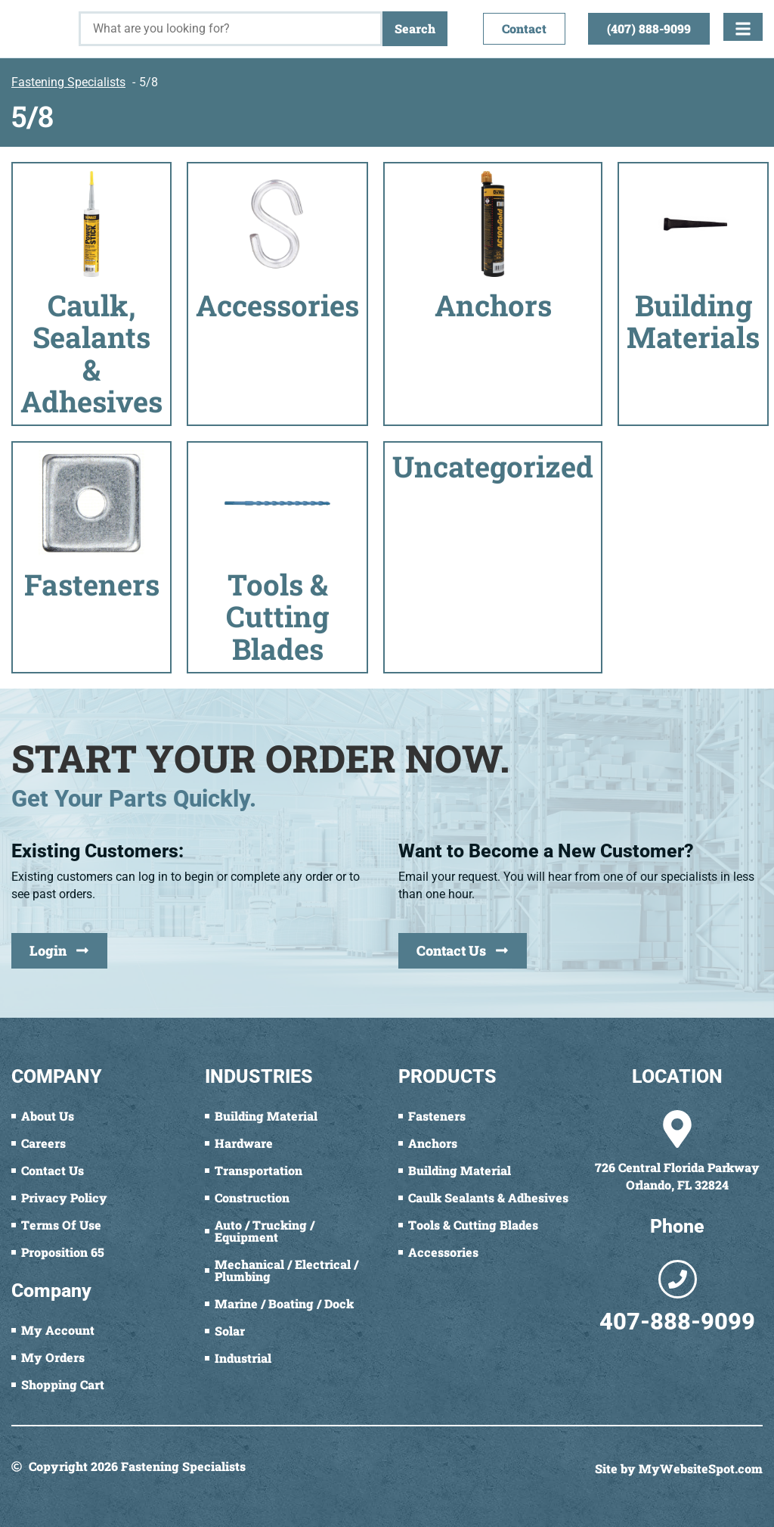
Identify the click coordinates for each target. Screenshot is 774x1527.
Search (415, 28)
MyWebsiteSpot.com (701, 1468)
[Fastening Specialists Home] (39, 21)
